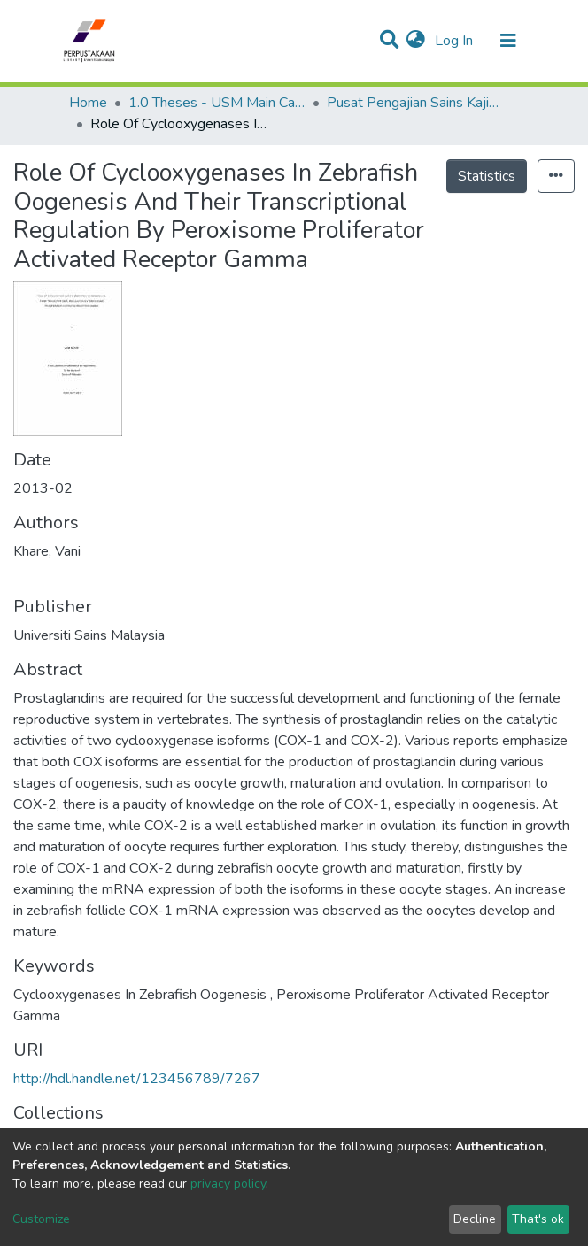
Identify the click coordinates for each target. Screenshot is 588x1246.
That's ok (538, 1219)
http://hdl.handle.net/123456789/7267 (136, 1078)
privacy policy (228, 1183)
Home (88, 102)
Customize (41, 1219)
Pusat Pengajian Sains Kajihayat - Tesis (415, 102)
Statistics (486, 176)
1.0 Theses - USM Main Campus (217, 102)
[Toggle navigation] (508, 40)
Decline (474, 1219)
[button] (415, 40)
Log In (455, 40)
